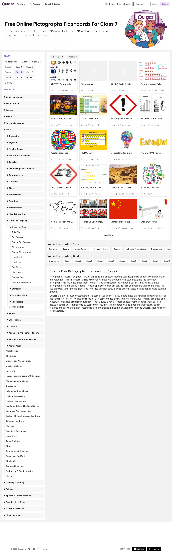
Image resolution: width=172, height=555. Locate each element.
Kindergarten (11, 61)
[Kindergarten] (54, 261)
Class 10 (19, 77)
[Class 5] (111, 261)
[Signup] (165, 4)
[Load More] (108, 235)
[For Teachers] (35, 4)
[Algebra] (65, 249)
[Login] (154, 4)
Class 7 (19, 72)
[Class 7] (73, 57)
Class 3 (8, 67)
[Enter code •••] (141, 4)
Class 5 (29, 67)
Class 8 (29, 72)
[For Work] (21, 4)
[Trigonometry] (156, 249)
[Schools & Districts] (52, 4)
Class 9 (8, 77)
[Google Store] (154, 549)
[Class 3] (89, 261)
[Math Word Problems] (99, 249)
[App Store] (139, 549)
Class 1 (25, 61)
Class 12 (8, 83)
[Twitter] (29, 549)
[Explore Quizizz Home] (8, 4)
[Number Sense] (80, 249)
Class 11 (30, 77)
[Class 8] (144, 261)
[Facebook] (34, 549)
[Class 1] (67, 261)
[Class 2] (78, 261)
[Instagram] (38, 549)
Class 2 (35, 61)
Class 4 (18, 67)
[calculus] (117, 249)
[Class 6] (122, 261)
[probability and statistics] (135, 249)
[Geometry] (53, 249)
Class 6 (8, 72)
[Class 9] (155, 261)
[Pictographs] (57, 57)
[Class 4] (100, 261)
